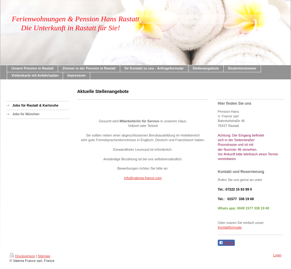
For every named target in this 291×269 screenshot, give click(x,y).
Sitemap (44, 256)
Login (277, 255)
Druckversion (22, 256)
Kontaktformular (230, 227)
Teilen (226, 243)
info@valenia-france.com (143, 178)
